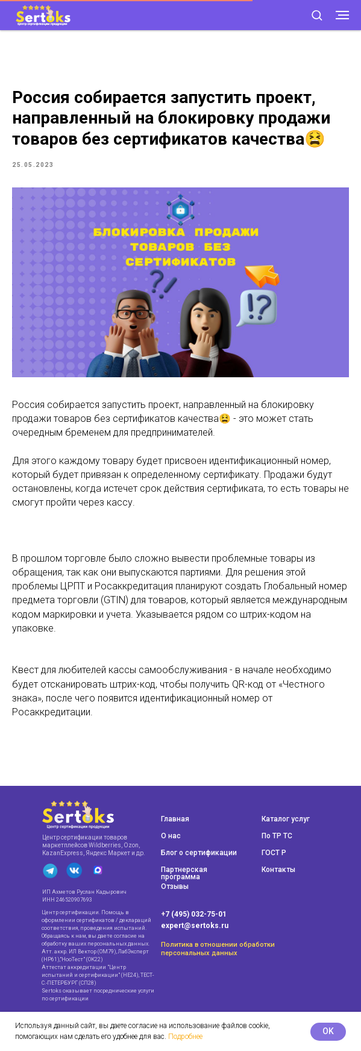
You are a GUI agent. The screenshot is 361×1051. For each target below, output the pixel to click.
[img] (78, 815)
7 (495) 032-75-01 (196, 914)
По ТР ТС (277, 836)
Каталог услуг (286, 819)
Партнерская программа (184, 873)
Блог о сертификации (199, 853)
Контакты (278, 869)
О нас (171, 836)
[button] (316, 14)
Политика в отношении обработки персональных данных (218, 949)
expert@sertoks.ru (194, 925)
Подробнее (185, 1036)
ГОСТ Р (274, 853)
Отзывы (175, 886)
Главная (175, 819)
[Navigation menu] (342, 15)
